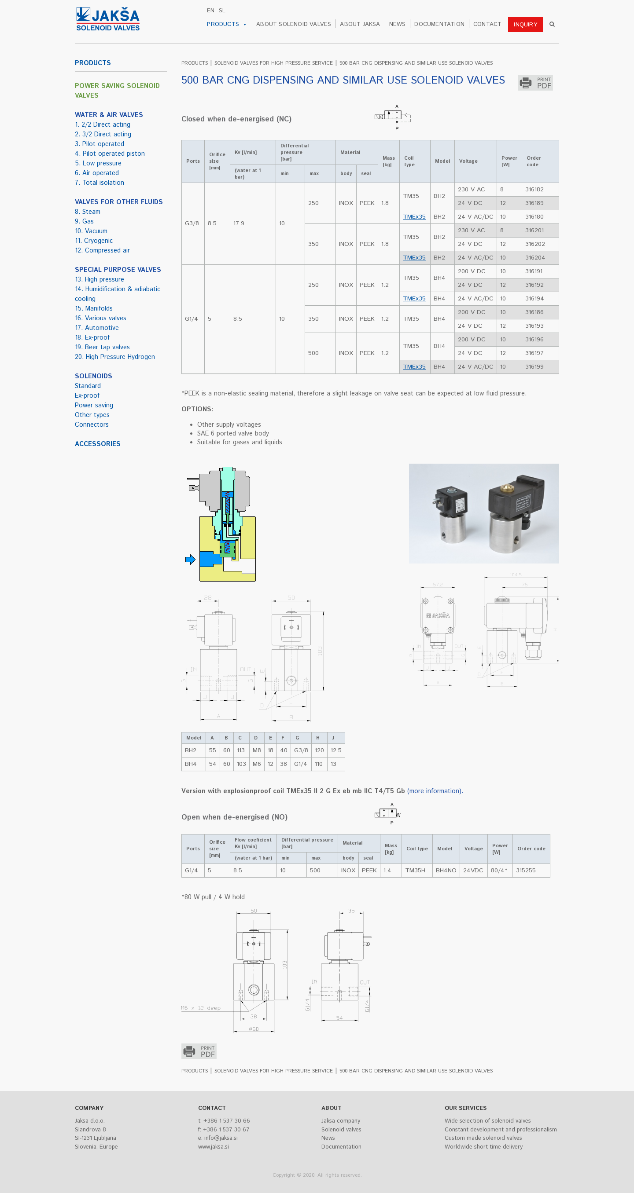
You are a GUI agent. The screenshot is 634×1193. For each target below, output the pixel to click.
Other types (92, 415)
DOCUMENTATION (439, 24)
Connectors (92, 425)
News (328, 1138)
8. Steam (87, 212)
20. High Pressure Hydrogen (115, 357)
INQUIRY (525, 25)
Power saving (94, 405)
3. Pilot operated (99, 144)
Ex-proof (87, 396)
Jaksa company (340, 1121)
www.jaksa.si (213, 1147)
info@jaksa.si (221, 1138)
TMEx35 (414, 216)
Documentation (341, 1147)
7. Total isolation (99, 183)
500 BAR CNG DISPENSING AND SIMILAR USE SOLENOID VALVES (416, 63)
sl (222, 11)
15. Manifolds (94, 308)
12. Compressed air (102, 250)
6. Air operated (97, 173)
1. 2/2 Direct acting (102, 125)
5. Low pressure (98, 163)
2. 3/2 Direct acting (103, 134)
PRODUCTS (227, 24)
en (210, 11)
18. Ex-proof (92, 337)
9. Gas (84, 221)
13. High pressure (99, 279)
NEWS (397, 24)
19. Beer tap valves (102, 347)
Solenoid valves (341, 1130)
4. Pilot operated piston (110, 154)
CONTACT (487, 24)
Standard (88, 386)
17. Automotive (97, 328)
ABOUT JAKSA (360, 24)
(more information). (435, 791)
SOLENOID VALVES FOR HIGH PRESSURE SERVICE (273, 63)
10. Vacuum (91, 231)
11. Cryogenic (94, 241)
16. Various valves (100, 318)
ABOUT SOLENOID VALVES (293, 24)
